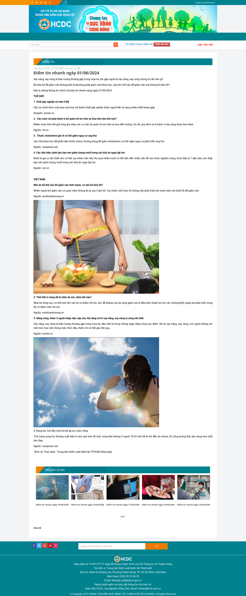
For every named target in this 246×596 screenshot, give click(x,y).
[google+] (44, 545)
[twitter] (37, 2)
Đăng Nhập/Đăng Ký (205, 2)
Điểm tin (48, 62)
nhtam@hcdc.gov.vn (149, 588)
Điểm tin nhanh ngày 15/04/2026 (193, 504)
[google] (41, 2)
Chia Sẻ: (38, 527)
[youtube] (45, 2)
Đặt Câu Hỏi (205, 44)
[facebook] (32, 2)
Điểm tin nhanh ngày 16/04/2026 (158, 504)
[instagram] (50, 2)
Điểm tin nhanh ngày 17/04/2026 (123, 504)
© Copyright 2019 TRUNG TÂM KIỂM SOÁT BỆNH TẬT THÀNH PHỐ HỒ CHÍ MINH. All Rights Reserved (123, 594)
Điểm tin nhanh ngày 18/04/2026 (87, 504)
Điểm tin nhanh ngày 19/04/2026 (52, 504)
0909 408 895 (162, 44)
